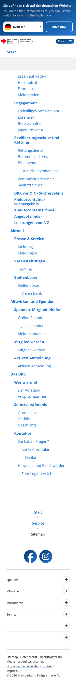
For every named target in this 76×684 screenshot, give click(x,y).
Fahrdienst (27, 89)
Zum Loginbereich (36, 474)
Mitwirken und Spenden (33, 301)
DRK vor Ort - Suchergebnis (38, 193)
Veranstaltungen (29, 261)
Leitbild (24, 419)
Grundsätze (27, 413)
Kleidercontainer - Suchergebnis (30, 201)
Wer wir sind (25, 382)
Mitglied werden (29, 342)
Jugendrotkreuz (31, 130)
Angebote (19, 60)
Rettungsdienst (30, 150)
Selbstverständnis (30, 405)
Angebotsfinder (28, 216)
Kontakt (47, 666)
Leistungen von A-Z (31, 223)
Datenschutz (28, 657)
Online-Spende (30, 318)
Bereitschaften (30, 123)
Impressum (14, 671)
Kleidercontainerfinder (35, 210)
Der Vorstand (29, 390)
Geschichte (27, 425)
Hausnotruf (27, 82)
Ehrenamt (26, 117)
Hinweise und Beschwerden (41, 465)
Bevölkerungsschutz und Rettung (36, 140)
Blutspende (27, 163)
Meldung (25, 247)
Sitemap (12, 657)
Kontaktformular (35, 449)
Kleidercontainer (32, 334)
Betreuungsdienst (33, 157)
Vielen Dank (31, 293)
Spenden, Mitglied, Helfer (37, 309)
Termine (25, 269)
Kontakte (22, 433)
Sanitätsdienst (30, 185)
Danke (30, 457)
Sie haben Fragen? (33, 441)
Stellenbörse (25, 277)
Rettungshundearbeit (36, 179)
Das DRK (18, 374)
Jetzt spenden (32, 326)
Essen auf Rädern (32, 76)
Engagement (25, 103)
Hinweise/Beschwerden (22, 666)
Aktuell (17, 231)
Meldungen (27, 253)
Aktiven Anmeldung (32, 358)
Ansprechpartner (32, 396)
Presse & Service (29, 239)
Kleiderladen (28, 95)
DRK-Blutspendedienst (40, 171)
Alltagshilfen (26, 68)
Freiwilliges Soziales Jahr (38, 111)
